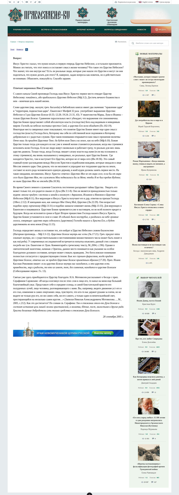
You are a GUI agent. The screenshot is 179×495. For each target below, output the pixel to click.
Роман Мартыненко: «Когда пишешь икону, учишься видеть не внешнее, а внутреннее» (149, 164)
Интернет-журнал (86, 30)
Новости (141, 30)
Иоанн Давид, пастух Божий (149, 301)
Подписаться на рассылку (127, 2)
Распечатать (122, 42)
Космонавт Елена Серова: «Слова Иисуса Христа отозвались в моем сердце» (148, 207)
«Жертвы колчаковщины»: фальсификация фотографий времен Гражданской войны (149, 466)
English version (147, 2)
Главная (13, 42)
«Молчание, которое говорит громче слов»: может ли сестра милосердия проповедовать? (149, 79)
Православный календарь (82, 16)
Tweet (12, 49)
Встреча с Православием (54, 30)
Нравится (20, 49)
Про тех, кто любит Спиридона (148, 339)
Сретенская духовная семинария (112, 22)
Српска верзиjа (164, 2)
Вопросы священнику (115, 30)
